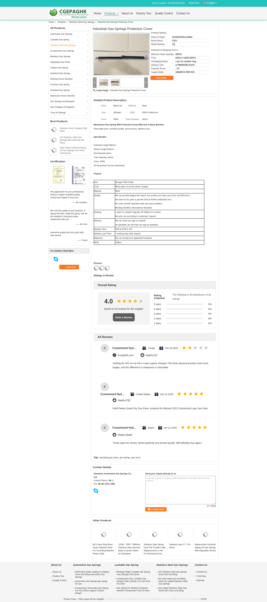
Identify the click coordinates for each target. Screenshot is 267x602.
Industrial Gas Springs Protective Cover (128, 90)
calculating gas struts (108, 457)
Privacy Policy (70, 599)
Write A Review (123, 317)
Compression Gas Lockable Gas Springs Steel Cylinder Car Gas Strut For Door (133, 581)
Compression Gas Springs (62, 51)
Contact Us (183, 13)
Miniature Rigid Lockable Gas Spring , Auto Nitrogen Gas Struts (134, 573)
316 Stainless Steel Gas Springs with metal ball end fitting (72, 140)
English (213, 2)
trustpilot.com (126, 355)
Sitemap (200, 580)
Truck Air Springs (58, 112)
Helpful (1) (151, 355)
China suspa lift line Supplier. (91, 599)
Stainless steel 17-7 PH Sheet (180, 546)
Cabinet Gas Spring (59, 68)
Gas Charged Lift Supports (62, 107)
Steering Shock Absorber (61, 79)
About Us (127, 13)
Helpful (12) (124, 400)
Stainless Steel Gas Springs (81, 22)
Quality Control (164, 13)
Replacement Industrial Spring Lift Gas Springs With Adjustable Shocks (205, 547)
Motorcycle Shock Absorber (62, 96)
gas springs (125, 457)
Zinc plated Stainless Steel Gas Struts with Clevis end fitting (173, 589)
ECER (204, 599)
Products (110, 13)
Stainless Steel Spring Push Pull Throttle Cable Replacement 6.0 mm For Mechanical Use (155, 549)
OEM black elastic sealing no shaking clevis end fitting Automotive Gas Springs (92, 574)
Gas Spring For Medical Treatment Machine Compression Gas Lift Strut (133, 589)
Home (97, 13)
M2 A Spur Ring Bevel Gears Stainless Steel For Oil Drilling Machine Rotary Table (103, 549)
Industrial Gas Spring (59, 90)
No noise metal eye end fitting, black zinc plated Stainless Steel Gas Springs (173, 581)
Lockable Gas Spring (59, 39)
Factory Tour (143, 13)
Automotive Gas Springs (61, 34)
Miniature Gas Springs (60, 56)
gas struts (135, 457)
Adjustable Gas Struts (60, 62)
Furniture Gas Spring (59, 84)
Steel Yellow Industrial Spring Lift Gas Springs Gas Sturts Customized (73, 150)
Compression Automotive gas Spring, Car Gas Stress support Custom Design (92, 590)
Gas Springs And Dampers (62, 101)
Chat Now (194, 3)
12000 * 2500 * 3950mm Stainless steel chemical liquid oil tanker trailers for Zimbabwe (129, 549)
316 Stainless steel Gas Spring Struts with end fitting (172, 573)
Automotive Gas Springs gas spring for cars (91, 582)
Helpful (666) (125, 435)
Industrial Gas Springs (60, 73)
